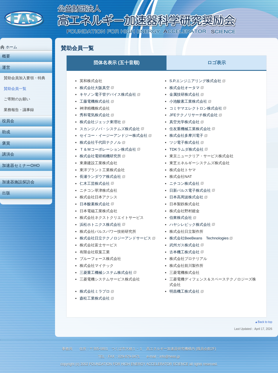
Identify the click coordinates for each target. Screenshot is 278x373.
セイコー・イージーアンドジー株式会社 (113, 135)
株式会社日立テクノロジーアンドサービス (115, 238)
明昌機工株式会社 (184, 291)
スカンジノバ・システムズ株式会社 (110, 129)
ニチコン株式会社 (184, 183)
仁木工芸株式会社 (95, 183)
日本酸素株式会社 (95, 204)
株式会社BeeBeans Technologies (198, 238)
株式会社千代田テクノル (100, 142)
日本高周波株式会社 (186, 197)
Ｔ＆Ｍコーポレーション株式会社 (108, 149)
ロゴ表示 (216, 62)
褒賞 (6, 143)
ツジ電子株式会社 (184, 142)
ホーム (11, 47)
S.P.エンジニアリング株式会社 (195, 81)
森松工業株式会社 (95, 298)
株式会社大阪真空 (95, 88)
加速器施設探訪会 (18, 182)
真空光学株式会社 (184, 122)
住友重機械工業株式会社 (190, 129)
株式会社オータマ (184, 88)
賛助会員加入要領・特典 (24, 78)
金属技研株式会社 (184, 94)
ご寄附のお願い (17, 99)
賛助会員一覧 (15, 88)
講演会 (8, 154)
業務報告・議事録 (19, 110)
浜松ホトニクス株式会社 (100, 224)
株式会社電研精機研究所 (100, 156)
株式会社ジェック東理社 (100, 122)
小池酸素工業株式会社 (188, 101)
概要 (6, 56)
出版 (6, 193)
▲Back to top (263, 322)
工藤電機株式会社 (95, 101)
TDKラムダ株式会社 (186, 149)
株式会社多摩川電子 (186, 135)
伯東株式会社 (180, 217)
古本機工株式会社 (184, 252)
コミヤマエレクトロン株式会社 (195, 108)
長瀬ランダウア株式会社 (100, 176)
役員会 (8, 121)
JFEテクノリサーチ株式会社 (193, 115)
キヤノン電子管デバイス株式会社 (108, 94)
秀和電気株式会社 (95, 115)
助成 (6, 132)
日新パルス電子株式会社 (190, 190)
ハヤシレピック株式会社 (190, 224)
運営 (6, 67)
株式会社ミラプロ (95, 291)
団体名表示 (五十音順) (117, 62)
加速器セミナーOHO (21, 165)
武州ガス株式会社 (184, 245)
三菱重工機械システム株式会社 (106, 272)
